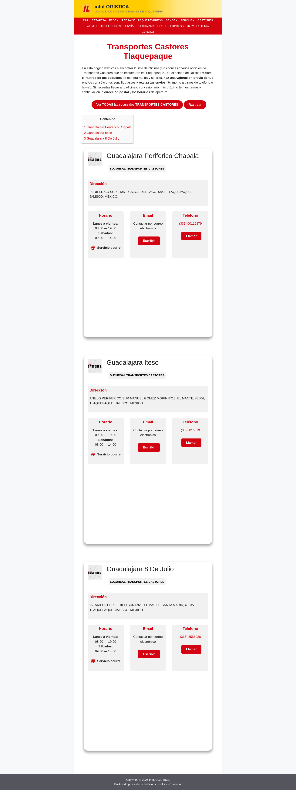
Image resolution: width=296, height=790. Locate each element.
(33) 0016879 (190, 430)
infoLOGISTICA (112, 6)
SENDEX (171, 20)
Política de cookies (155, 784)
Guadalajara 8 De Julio (101, 138)
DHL (86, 20)
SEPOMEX (187, 20)
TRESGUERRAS (111, 26)
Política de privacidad (127, 784)
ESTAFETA (99, 20)
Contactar (148, 31)
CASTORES (205, 20)
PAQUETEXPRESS (150, 20)
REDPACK (128, 20)
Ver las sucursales (137, 104)
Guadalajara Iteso (98, 133)
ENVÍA (129, 26)
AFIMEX (92, 26)
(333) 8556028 (190, 637)
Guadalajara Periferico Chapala (107, 127)
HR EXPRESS (174, 26)
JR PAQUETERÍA (198, 26)
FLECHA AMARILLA (149, 26)
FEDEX (113, 20)
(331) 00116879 (190, 223)
